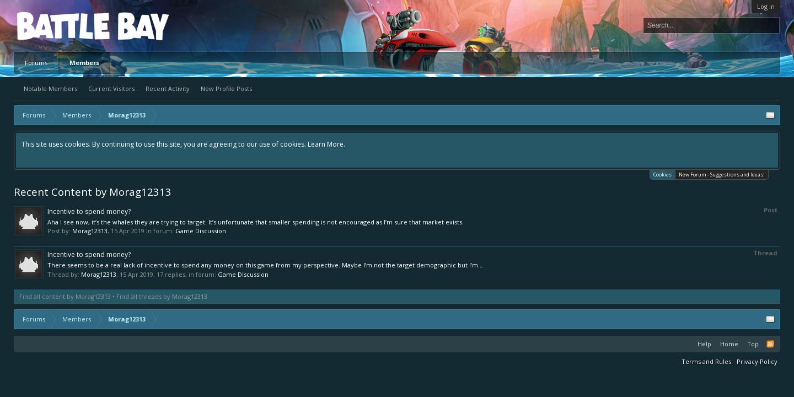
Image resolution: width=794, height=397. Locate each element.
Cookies (662, 174)
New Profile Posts (226, 88)
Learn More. (326, 144)
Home (729, 344)
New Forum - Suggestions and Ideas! (722, 174)
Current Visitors (111, 88)
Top (753, 344)
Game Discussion (200, 231)
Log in (766, 6)
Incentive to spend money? (89, 211)
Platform (57, 25)
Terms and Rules (706, 361)
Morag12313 (90, 231)
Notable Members (50, 88)
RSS (770, 344)
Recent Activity (168, 88)
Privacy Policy (757, 361)
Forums (36, 62)
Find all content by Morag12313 (65, 296)
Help (704, 344)
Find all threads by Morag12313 (161, 296)
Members (84, 62)
